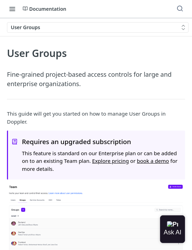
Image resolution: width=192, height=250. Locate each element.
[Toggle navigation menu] (12, 8)
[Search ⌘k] (180, 8)
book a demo (153, 160)
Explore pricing (110, 160)
